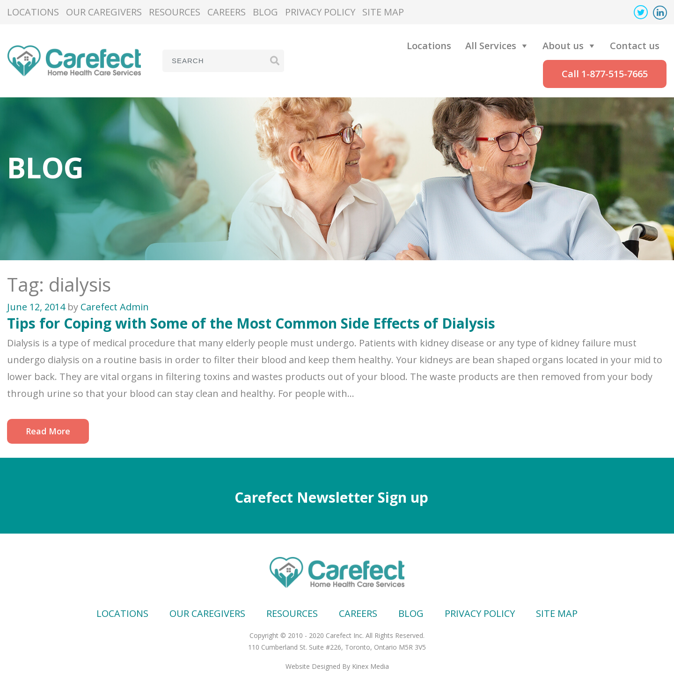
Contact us (634, 45)
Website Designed (313, 666)
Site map (383, 12)
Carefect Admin (115, 306)
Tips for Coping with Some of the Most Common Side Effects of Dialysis (251, 323)
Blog (265, 12)
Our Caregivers (104, 12)
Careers (226, 12)
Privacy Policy (320, 12)
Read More (48, 431)
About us (563, 45)
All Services (490, 45)
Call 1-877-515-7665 (605, 73)
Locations (33, 12)
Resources (174, 12)
